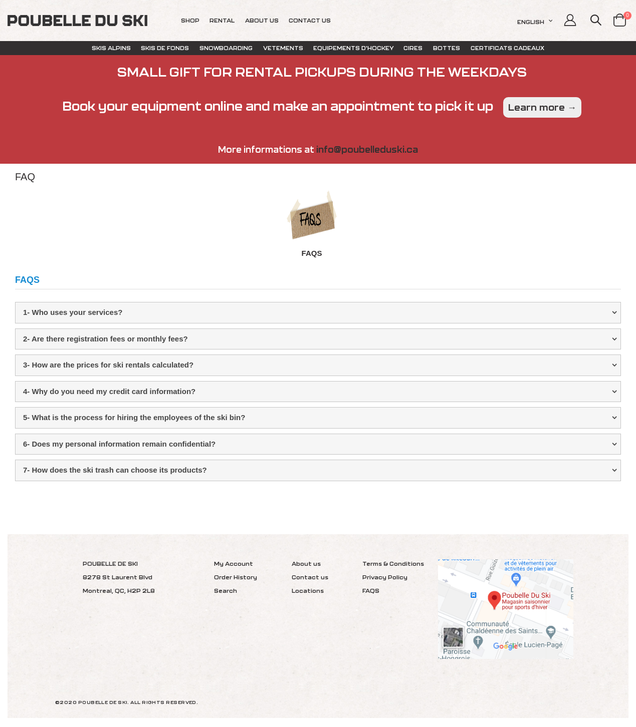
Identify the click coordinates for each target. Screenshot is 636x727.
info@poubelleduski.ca (367, 149)
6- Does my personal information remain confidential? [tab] (119, 444)
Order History (235, 577)
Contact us (310, 577)
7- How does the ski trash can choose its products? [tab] (115, 470)
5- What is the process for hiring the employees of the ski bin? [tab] (134, 417)
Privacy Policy (384, 577)
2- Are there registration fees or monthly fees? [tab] (105, 338)
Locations (308, 590)
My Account (233, 563)
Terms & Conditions (393, 563)
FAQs (312, 253)
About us (306, 563)
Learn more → (542, 107)
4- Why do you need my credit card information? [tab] (109, 391)
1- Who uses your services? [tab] (72, 312)
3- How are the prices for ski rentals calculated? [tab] (108, 364)
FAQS (370, 590)
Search (225, 590)
